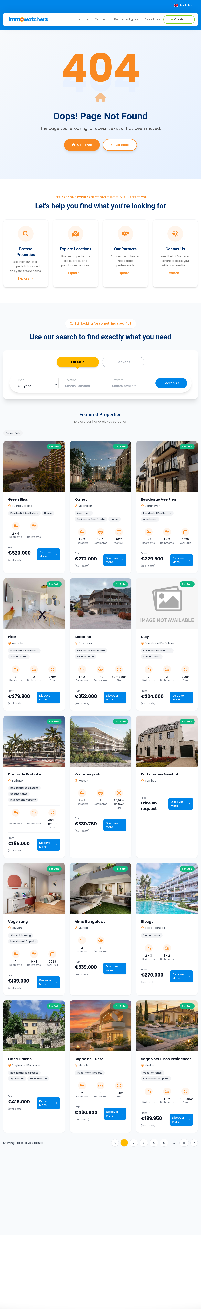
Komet (81, 500)
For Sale (77, 364)
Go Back (120, 145)
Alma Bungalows (90, 923)
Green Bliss (18, 500)
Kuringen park (87, 775)
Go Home (82, 145)
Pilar (12, 638)
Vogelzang (18, 923)
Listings (82, 19)
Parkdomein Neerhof (159, 775)
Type (21, 382)
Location (70, 382)
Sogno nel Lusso (89, 1060)
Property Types (126, 19)
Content (101, 19)
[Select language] (183, 5)
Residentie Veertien (158, 500)
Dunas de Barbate (24, 775)
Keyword (117, 382)
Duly (145, 638)
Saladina (83, 638)
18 (184, 1144)
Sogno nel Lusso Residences (166, 1060)
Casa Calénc (20, 1060)
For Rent (123, 362)
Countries (152, 19)
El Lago (147, 923)
